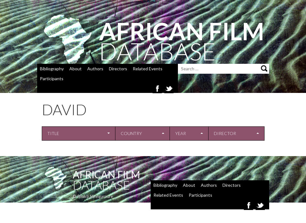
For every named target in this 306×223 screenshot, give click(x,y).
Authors (95, 68)
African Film (106, 174)
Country (131, 133)
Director (225, 133)
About (75, 68)
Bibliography (52, 68)
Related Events (147, 68)
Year (180, 133)
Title (53, 133)
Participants (51, 78)
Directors (118, 68)
